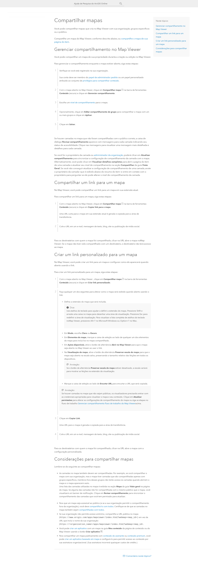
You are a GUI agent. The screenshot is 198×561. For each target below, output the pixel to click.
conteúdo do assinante (113, 536)
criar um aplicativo (78, 528)
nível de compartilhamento (82, 102)
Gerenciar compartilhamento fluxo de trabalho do (106, 403)
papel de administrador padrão (103, 77)
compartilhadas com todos (91, 510)
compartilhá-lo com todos (101, 506)
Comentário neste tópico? (138, 556)
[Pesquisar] (121, 3)
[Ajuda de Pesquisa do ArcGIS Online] (97, 3)
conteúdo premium (136, 536)
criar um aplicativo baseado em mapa (82, 539)
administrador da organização (108, 155)
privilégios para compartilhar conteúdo (101, 80)
